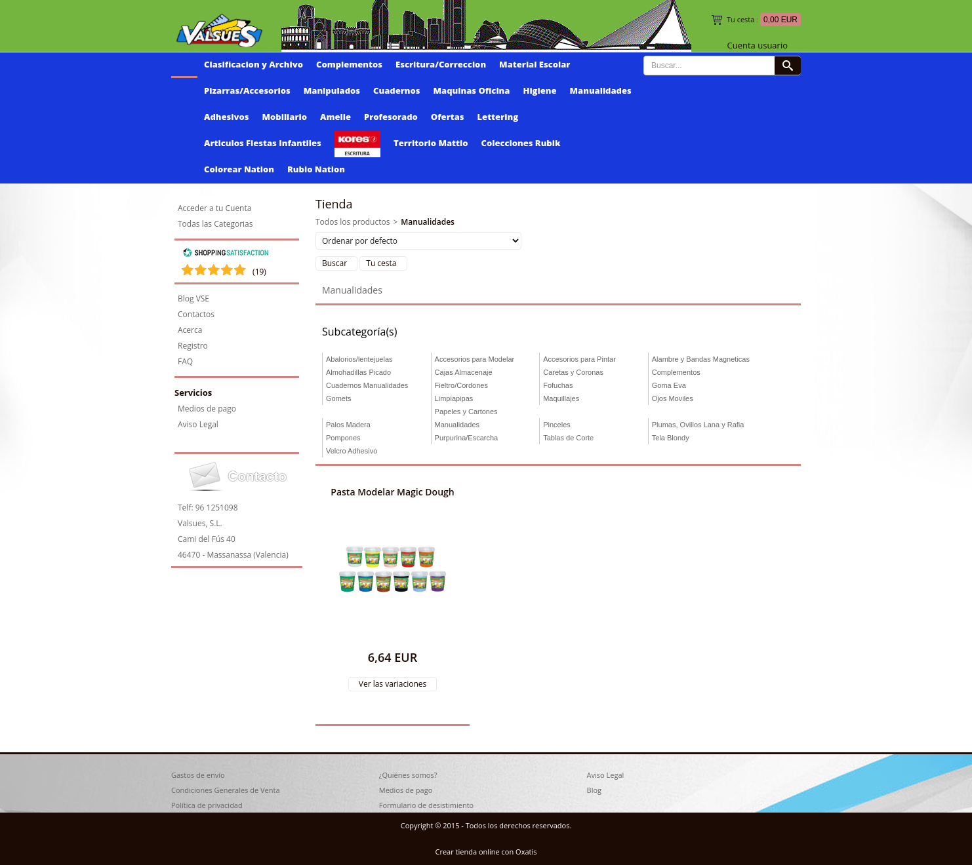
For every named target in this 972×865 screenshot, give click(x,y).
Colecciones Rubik (521, 143)
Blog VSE (193, 298)
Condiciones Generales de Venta (225, 790)
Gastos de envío (198, 775)
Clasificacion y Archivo (253, 64)
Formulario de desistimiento (426, 805)
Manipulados (332, 90)
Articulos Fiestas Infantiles (262, 143)
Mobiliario (284, 117)
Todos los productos (352, 221)
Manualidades (601, 90)
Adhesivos (226, 117)
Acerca (190, 330)
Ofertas (447, 117)
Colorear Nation (239, 169)
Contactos (196, 314)
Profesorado (391, 117)
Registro (193, 345)
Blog (594, 790)
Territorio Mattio (431, 143)
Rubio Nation (316, 169)
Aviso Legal (198, 424)
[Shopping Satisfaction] (225, 254)
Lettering (498, 117)
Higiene (539, 90)
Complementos (349, 64)
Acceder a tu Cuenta (214, 208)
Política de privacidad (207, 805)
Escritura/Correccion (440, 64)
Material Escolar (534, 64)
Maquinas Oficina (472, 90)
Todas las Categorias (215, 223)
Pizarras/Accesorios (247, 90)
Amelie (335, 117)
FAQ (185, 361)
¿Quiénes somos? (408, 775)
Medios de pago (207, 408)
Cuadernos (396, 90)
